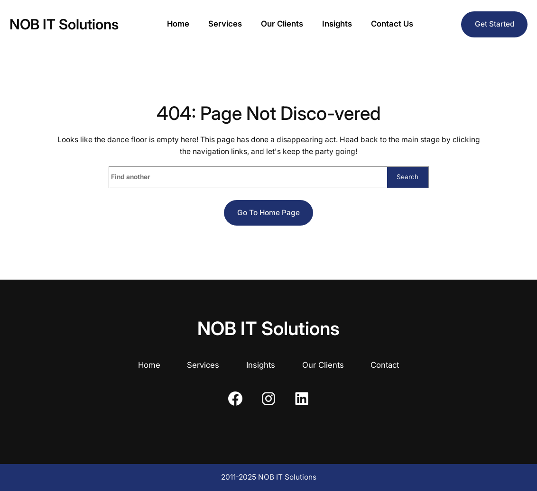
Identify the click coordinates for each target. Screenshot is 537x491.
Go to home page (268, 212)
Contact (384, 365)
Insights (260, 365)
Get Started (494, 23)
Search (407, 177)
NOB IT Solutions (64, 24)
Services (203, 365)
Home (149, 365)
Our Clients (323, 365)
